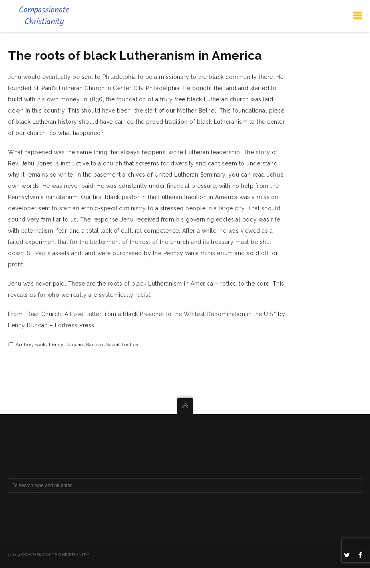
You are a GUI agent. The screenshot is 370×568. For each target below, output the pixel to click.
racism (94, 344)
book (40, 344)
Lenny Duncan (66, 344)
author (24, 344)
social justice (122, 344)
